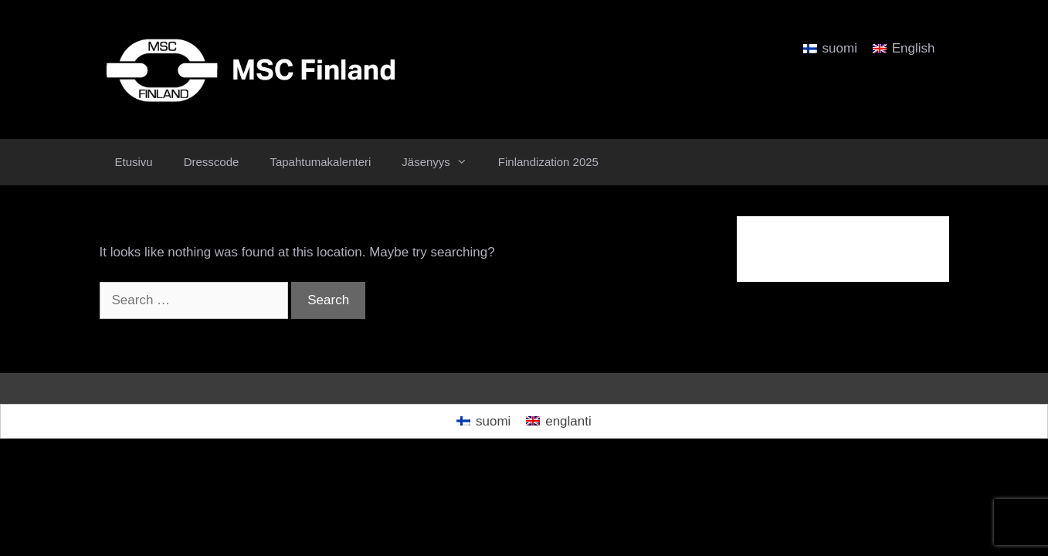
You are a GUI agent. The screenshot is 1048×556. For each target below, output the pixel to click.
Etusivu (134, 161)
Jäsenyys (442, 162)
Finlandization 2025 (548, 161)
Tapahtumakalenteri (320, 161)
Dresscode (211, 161)
